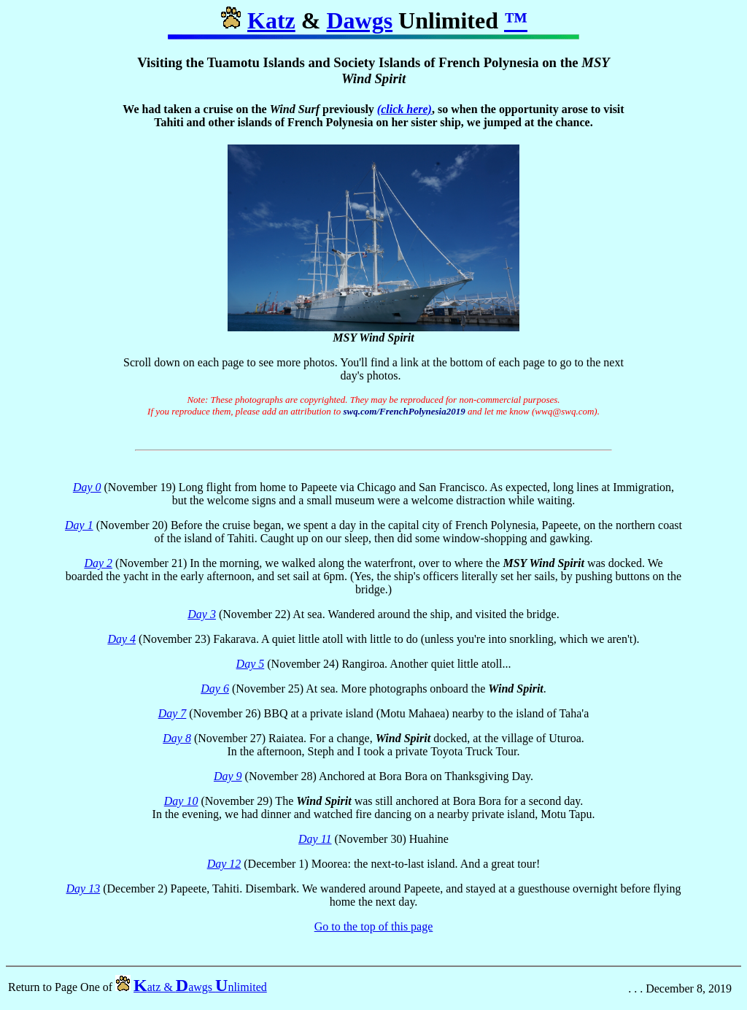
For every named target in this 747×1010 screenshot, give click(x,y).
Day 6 (215, 693)
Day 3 (201, 618)
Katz (271, 20)
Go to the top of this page (373, 931)
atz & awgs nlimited (200, 993)
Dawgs (359, 20)
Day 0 (87, 491)
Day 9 (228, 780)
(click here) (404, 109)
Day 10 (181, 805)
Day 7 (172, 718)
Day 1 (79, 529)
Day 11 (314, 843)
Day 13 (83, 893)
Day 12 (224, 868)
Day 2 (98, 567)
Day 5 (250, 668)
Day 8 (177, 742)
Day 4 (121, 643)
